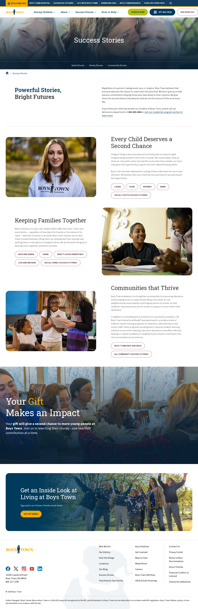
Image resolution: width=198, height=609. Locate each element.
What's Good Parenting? (70, 254)
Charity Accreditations (180, 581)
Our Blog (103, 569)
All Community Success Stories (131, 354)
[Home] (7, 73)
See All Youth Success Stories (131, 195)
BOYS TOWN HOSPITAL (39, 3)
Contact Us (174, 546)
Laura (117, 186)
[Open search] (171, 3)
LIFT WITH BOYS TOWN (87, 3)
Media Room (141, 563)
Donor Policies (176, 567)
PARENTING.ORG (108, 3)
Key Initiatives (142, 546)
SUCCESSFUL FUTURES (63, 3)
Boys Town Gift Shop (145, 575)
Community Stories (117, 65)
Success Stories (20, 73)
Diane (46, 254)
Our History (104, 552)
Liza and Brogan (27, 262)
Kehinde (147, 186)
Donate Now (137, 12)
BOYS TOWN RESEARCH (130, 3)
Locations (104, 563)
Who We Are (105, 546)
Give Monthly (187, 12)
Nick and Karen (26, 254)
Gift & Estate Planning (146, 580)
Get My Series (31, 514)
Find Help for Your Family (111, 580)
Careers (139, 569)
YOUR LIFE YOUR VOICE (154, 3)
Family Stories (96, 65)
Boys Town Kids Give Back (127, 345)
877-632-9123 (162, 12)
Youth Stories (78, 65)
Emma (163, 186)
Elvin (132, 186)
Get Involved (141, 552)
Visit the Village (106, 557)
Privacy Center (176, 552)
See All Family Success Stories (60, 262)
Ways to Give (141, 557)
